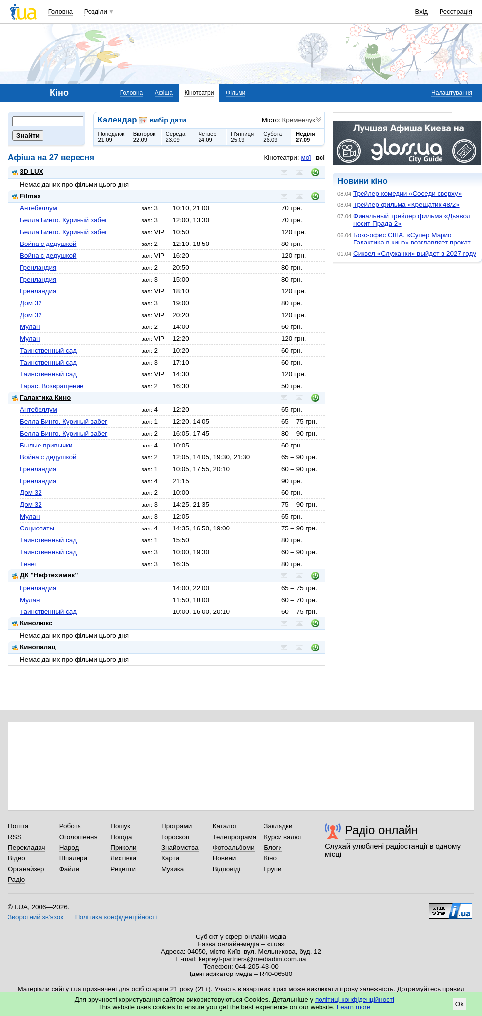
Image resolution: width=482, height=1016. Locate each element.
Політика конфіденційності (116, 917)
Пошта (18, 826)
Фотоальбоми (234, 847)
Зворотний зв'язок (35, 917)
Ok (459, 1004)
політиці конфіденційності (354, 999)
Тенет (29, 564)
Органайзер (26, 869)
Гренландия (38, 267)
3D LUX (27, 171)
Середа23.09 (176, 137)
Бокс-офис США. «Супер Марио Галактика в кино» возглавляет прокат (412, 238)
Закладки (278, 826)
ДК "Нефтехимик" (45, 575)
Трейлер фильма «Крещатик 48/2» (406, 204)
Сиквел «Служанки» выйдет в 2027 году (414, 253)
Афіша (164, 92)
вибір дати (167, 120)
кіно (379, 181)
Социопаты (37, 528)
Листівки (123, 858)
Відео (16, 858)
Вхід (421, 11)
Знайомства (180, 847)
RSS (15, 837)
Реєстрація (456, 11)
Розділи (95, 11)
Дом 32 (31, 303)
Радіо (16, 879)
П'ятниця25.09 (242, 137)
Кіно (270, 858)
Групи (272, 869)
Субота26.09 (272, 137)
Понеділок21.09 (111, 137)
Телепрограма (235, 837)
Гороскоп (175, 837)
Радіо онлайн (381, 830)
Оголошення (78, 837)
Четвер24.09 (207, 137)
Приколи (123, 847)
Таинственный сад (48, 350)
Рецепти (123, 869)
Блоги (273, 847)
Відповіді (227, 869)
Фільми (235, 92)
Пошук (120, 826)
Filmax (26, 196)
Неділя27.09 (305, 137)
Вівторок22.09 (144, 137)
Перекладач (26, 847)
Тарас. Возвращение (52, 386)
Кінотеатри (199, 92)
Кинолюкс (32, 623)
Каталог (225, 826)
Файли (69, 869)
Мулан (30, 326)
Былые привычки (46, 445)
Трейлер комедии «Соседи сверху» (407, 193)
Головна (60, 11)
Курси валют (283, 837)
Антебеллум (38, 208)
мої (306, 157)
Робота (70, 826)
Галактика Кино (41, 397)
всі (320, 157)
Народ (69, 847)
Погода (121, 837)
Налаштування (451, 92)
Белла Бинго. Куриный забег (63, 220)
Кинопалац (34, 646)
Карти (170, 858)
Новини (224, 858)
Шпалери (73, 858)
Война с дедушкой (48, 243)
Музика (172, 869)
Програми (176, 826)
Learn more (354, 1007)
